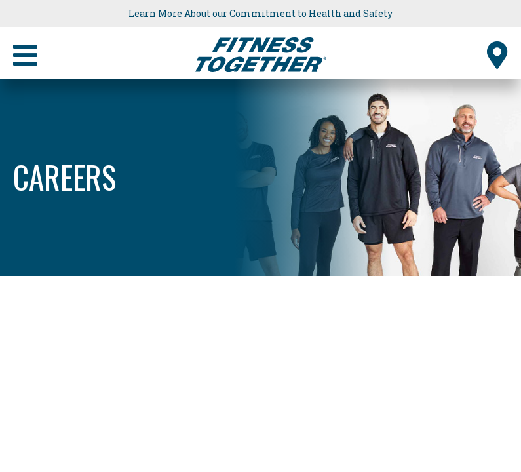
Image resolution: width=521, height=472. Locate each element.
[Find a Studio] (497, 53)
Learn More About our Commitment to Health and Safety (260, 13)
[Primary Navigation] (25, 53)
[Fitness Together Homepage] (260, 53)
